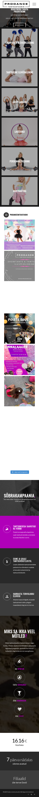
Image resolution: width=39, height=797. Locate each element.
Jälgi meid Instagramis (19, 472)
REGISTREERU (19, 25)
